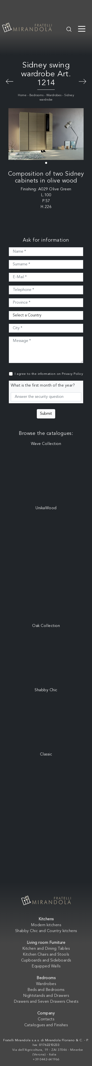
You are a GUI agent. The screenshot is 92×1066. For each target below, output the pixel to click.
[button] (46, 163)
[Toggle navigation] (81, 28)
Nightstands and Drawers (46, 996)
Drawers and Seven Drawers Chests (46, 1002)
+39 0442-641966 (46, 1059)
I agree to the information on (49, 374)
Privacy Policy (72, 374)
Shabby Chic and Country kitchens (46, 931)
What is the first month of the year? (43, 386)
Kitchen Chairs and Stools (46, 955)
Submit (46, 414)
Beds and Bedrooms (46, 990)
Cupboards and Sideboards (46, 960)
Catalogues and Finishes (46, 1025)
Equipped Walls (46, 966)
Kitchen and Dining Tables (46, 949)
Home (22, 95)
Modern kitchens (46, 925)
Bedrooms (36, 95)
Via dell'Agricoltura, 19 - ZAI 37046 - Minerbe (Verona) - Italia (47, 1052)
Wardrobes (54, 95)
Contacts (46, 1019)
